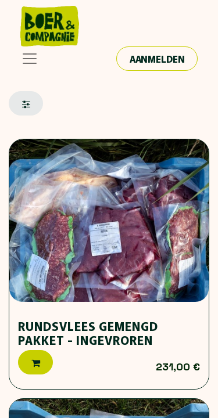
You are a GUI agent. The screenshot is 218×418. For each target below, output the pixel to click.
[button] (35, 362)
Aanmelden (157, 59)
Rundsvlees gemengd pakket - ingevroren (88, 333)
